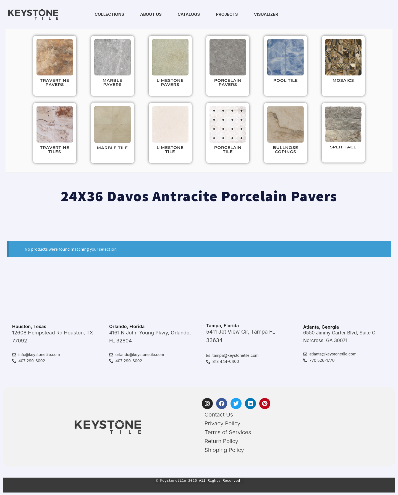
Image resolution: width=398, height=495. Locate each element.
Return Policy (221, 441)
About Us (151, 14)
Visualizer (266, 14)
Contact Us (219, 414)
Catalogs (189, 14)
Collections (109, 14)
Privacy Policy (222, 423)
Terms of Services (228, 432)
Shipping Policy (224, 450)
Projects (227, 14)
